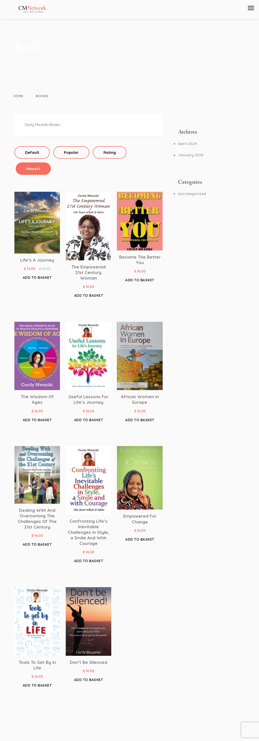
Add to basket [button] (37, 279)
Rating (109, 154)
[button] (251, 8)
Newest (33, 170)
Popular (71, 154)
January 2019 (190, 156)
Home (19, 98)
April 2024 (187, 145)
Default (32, 154)
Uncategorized (192, 195)
